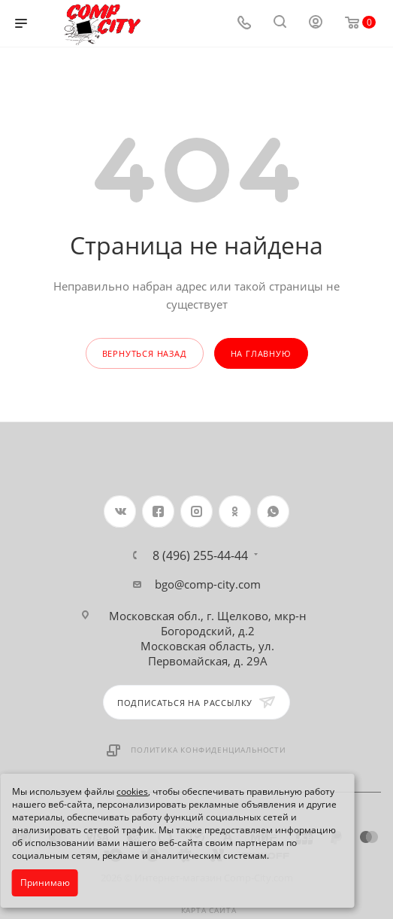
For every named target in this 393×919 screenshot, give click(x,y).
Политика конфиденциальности (208, 749)
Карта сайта (209, 910)
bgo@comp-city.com (208, 584)
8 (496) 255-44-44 (200, 555)
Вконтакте (120, 511)
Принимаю (45, 882)
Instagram (196, 511)
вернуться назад (144, 353)
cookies (132, 791)
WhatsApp (273, 511)
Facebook (158, 511)
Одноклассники (235, 511)
